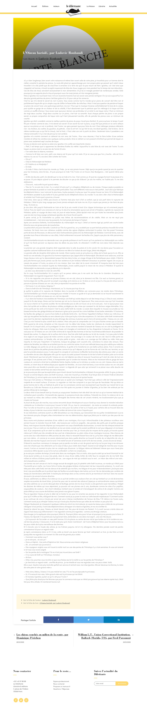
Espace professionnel (61, 680)
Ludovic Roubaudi (47, 58)
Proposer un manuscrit (62, 685)
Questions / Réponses (61, 688)
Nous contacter (59, 683)
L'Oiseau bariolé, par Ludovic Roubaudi (55, 602)
